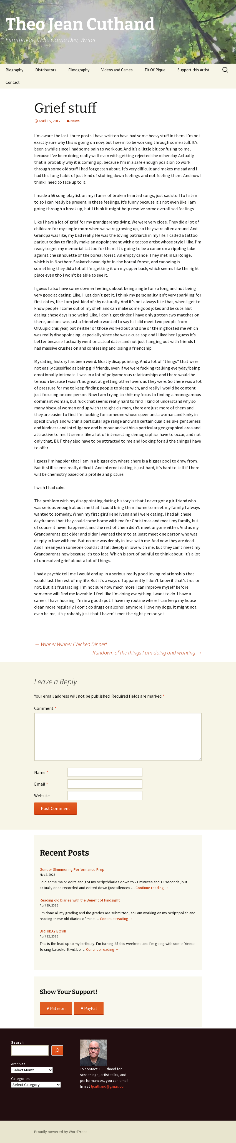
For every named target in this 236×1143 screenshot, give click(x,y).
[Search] (57, 1050)
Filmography (78, 69)
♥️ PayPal (89, 1008)
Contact (13, 82)
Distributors (45, 69)
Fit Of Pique (155, 69)
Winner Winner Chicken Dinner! (70, 644)
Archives (18, 1063)
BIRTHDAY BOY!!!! (53, 931)
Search (17, 1042)
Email (41, 784)
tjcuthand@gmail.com (109, 1086)
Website (42, 795)
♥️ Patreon (56, 1008)
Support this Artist (193, 69)
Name (41, 772)
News (75, 120)
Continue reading (152, 887)
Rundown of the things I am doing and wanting (147, 652)
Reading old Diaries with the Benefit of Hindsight (80, 900)
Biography (14, 69)
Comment (45, 708)
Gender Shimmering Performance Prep (72, 869)
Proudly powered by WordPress (60, 1131)
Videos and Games (117, 69)
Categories (20, 1078)
